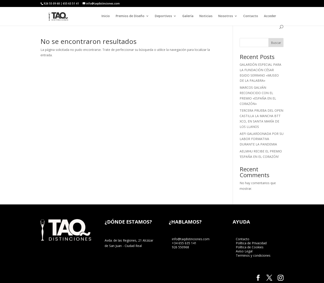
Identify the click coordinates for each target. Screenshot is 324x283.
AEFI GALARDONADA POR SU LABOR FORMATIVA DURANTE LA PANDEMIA (262, 139)
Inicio (105, 16)
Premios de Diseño (130, 16)
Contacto (250, 16)
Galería (188, 16)
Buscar (276, 43)
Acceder (270, 16)
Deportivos (163, 16)
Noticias (205, 16)
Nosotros (225, 16)
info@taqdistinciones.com (190, 239)
